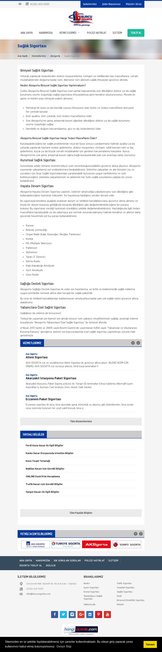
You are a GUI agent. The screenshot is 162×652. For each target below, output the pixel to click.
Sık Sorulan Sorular (67, 560)
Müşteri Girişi (134, 4)
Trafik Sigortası (124, 583)
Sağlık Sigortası (124, 592)
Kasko (87, 583)
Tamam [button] (150, 644)
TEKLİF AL (136, 32)
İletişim (117, 32)
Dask (119, 596)
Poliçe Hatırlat (96, 32)
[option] (81, 361)
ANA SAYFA (27, 32)
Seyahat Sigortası (125, 588)
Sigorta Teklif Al (30, 565)
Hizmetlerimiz (39, 56)
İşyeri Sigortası (91, 588)
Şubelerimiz (90, 4)
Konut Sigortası (91, 592)
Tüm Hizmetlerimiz (81, 421)
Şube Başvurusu (111, 4)
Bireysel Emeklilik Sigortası (130, 600)
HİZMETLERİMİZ (69, 32)
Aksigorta (55, 56)
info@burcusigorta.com (38, 594)
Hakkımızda (46, 32)
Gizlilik (51, 565)
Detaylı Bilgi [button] (64, 646)
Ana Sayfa (22, 56)
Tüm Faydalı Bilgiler (81, 513)
